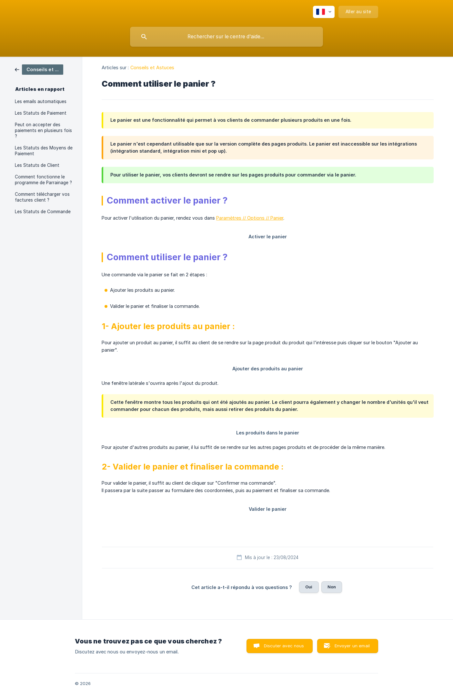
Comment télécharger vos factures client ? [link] (42, 197)
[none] (324, 12)
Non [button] (331, 586)
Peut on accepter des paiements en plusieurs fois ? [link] (43, 130)
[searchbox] (226, 37)
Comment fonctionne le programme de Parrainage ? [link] (43, 179)
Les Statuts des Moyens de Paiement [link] (44, 150)
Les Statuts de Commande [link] (43, 211)
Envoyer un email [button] (352, 645)
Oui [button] (308, 586)
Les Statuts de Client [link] (37, 165)
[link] (39, 69)
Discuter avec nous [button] (284, 645)
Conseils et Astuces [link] (152, 67)
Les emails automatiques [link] (40, 101)
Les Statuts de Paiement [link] (40, 113)
